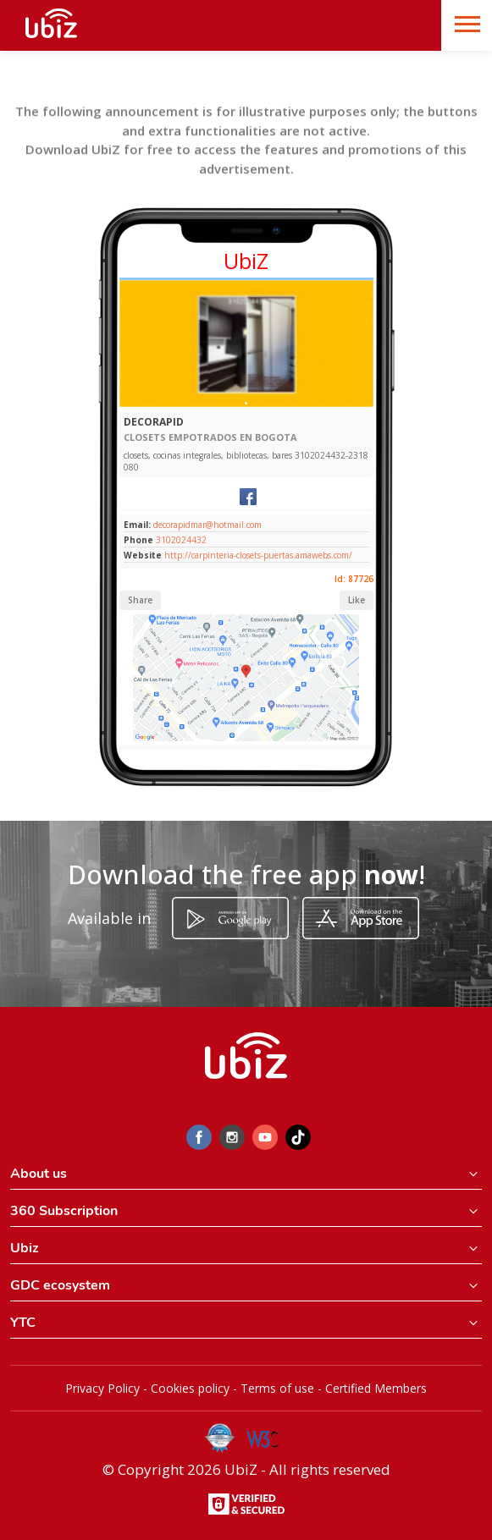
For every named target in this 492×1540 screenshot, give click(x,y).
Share (140, 600)
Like (356, 600)
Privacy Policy (102, 1388)
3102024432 (181, 540)
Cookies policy (190, 1388)
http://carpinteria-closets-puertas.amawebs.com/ (258, 555)
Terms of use (277, 1388)
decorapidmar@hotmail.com (206, 525)
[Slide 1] (246, 403)
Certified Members (376, 1388)
